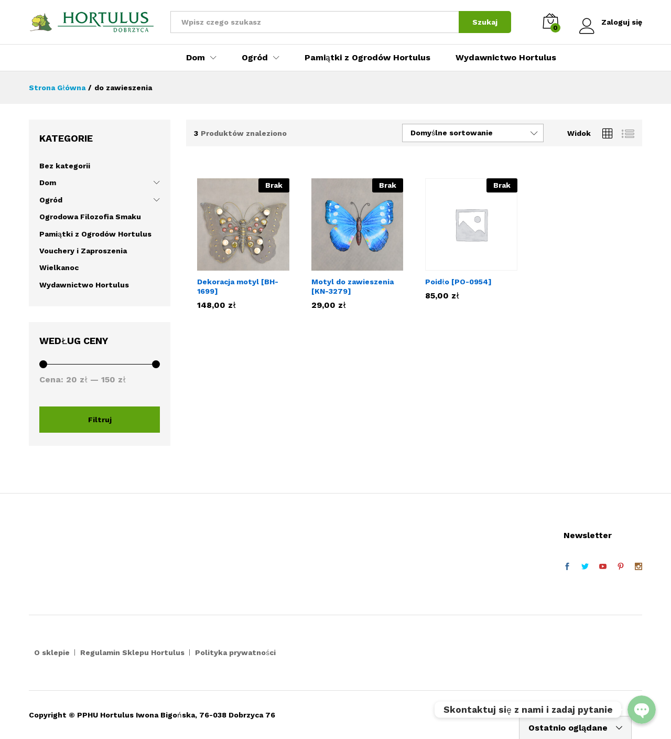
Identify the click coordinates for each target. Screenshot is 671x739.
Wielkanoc (59, 267)
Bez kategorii (64, 166)
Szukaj (484, 22)
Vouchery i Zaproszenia (83, 251)
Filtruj (100, 419)
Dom (47, 182)
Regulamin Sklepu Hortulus (132, 652)
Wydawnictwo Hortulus (506, 57)
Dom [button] (195, 57)
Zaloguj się (610, 22)
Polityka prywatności (235, 652)
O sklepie (52, 652)
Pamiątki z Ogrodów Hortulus (367, 57)
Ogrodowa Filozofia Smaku (90, 216)
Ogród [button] (255, 57)
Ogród (50, 200)
